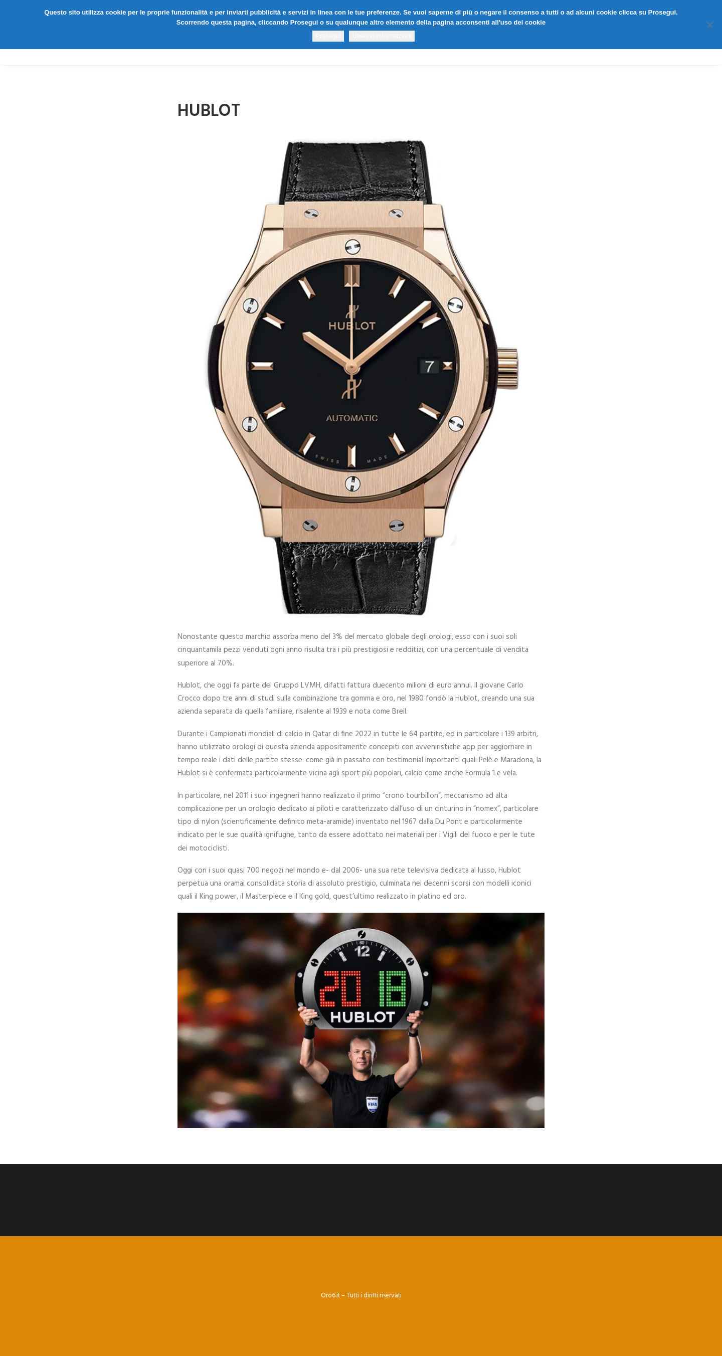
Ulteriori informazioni (381, 36)
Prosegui (328, 36)
